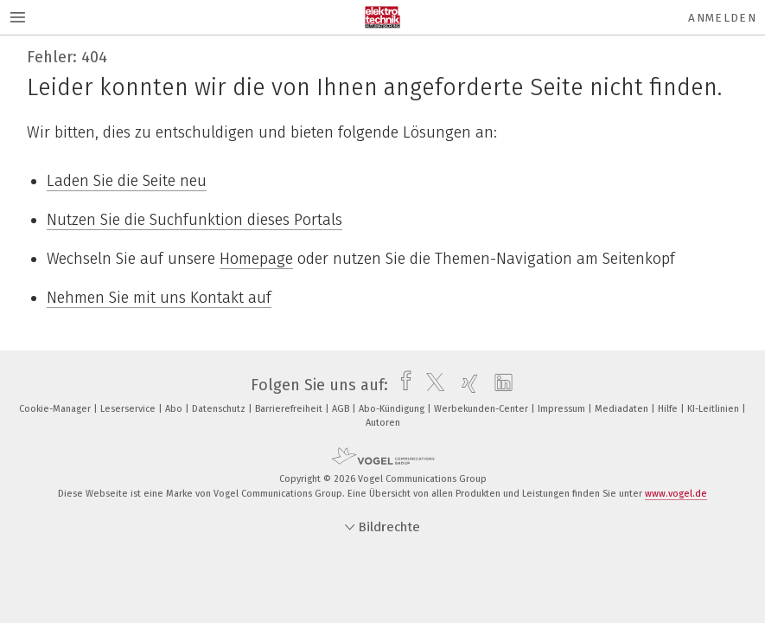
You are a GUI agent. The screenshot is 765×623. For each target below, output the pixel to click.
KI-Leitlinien (714, 408)
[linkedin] (499, 385)
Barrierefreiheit (290, 408)
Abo (175, 408)
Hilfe (669, 408)
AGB (342, 408)
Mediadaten (623, 408)
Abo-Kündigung (393, 408)
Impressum (563, 408)
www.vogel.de (676, 493)
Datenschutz (220, 408)
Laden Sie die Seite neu (127, 180)
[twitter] (431, 385)
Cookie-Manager (56, 408)
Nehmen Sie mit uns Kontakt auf (159, 297)
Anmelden (722, 17)
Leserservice (129, 408)
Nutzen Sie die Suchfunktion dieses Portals (194, 219)
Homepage (256, 258)
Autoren (383, 422)
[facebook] (401, 385)
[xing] (465, 385)
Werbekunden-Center (482, 408)
